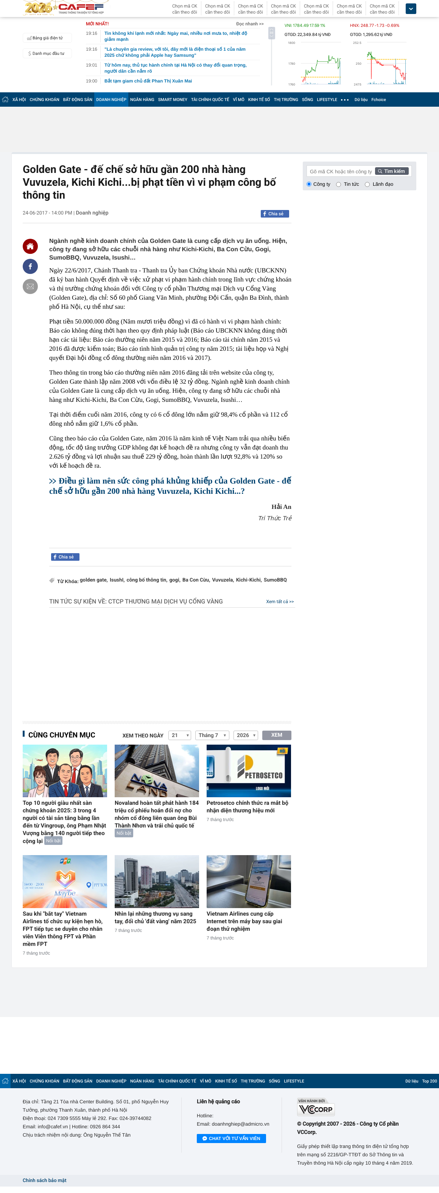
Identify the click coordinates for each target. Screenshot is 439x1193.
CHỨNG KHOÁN (44, 99)
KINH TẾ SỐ (259, 99)
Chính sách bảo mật (44, 1181)
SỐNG (307, 99)
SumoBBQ (275, 580)
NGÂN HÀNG (142, 99)
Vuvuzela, (223, 580)
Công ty (321, 184)
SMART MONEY (172, 99)
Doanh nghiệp (92, 213)
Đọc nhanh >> (250, 23)
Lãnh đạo (383, 184)
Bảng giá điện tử (44, 37)
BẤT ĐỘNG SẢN (77, 99)
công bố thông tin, (147, 580)
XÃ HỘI (19, 99)
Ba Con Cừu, (196, 580)
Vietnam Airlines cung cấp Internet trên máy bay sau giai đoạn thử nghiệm (244, 921)
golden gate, (94, 580)
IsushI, (117, 580)
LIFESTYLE (327, 99)
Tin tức (351, 184)
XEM (276, 735)
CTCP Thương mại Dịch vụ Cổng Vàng (165, 601)
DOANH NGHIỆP (111, 99)
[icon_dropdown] (411, 8)
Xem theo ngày (143, 736)
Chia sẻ (275, 213)
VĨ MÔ (238, 99)
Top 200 (429, 1081)
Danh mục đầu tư (44, 53)
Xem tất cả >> (280, 601)
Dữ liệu (361, 99)
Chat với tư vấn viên (231, 1139)
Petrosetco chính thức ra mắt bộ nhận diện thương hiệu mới (247, 806)
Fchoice (378, 99)
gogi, (175, 580)
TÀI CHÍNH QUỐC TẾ (210, 99)
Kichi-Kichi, (249, 580)
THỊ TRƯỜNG (286, 99)
